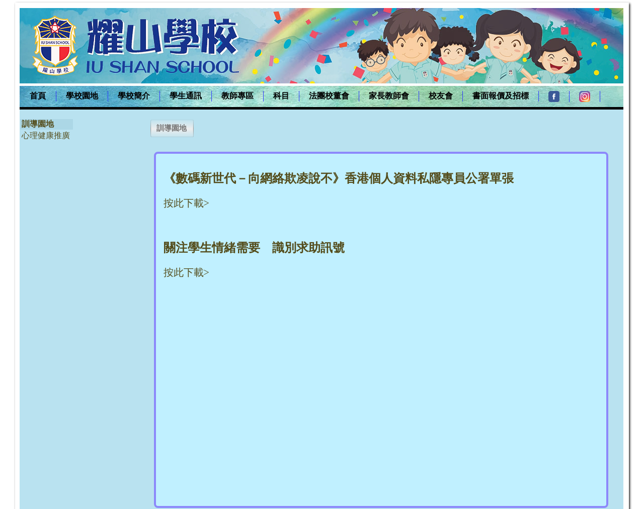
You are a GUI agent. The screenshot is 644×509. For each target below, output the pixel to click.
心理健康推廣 (46, 135)
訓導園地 (38, 124)
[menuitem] (38, 96)
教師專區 (237, 95)
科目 (281, 95)
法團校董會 (329, 95)
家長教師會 (389, 95)
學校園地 (82, 95)
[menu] (46, 129)
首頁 (38, 95)
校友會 (441, 95)
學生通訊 (186, 95)
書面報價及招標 (500, 95)
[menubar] (310, 96)
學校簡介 (134, 95)
